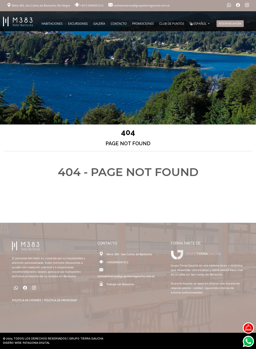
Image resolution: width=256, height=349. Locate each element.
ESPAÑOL (198, 24)
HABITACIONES (52, 24)
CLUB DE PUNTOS (171, 24)
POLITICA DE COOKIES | (28, 300)
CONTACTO (119, 24)
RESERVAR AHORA (230, 23)
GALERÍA (99, 24)
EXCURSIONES (78, 24)
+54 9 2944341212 (89, 5)
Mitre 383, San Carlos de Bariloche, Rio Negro (39, 5)
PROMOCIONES (143, 24)
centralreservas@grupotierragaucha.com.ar (139, 5)
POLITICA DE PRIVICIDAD (60, 300)
